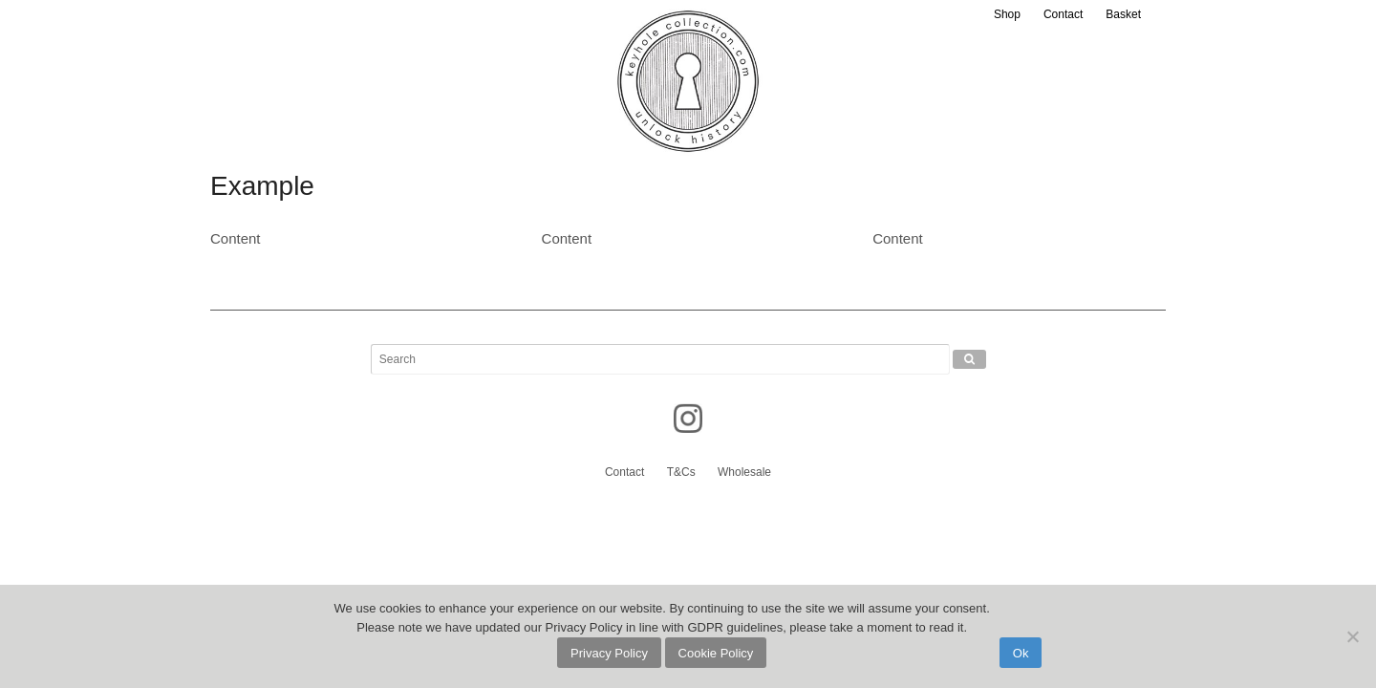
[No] (1352, 636)
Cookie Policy (716, 653)
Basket (1123, 14)
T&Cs (681, 472)
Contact (1063, 14)
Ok (1021, 653)
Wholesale (744, 472)
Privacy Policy (609, 653)
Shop (1007, 14)
